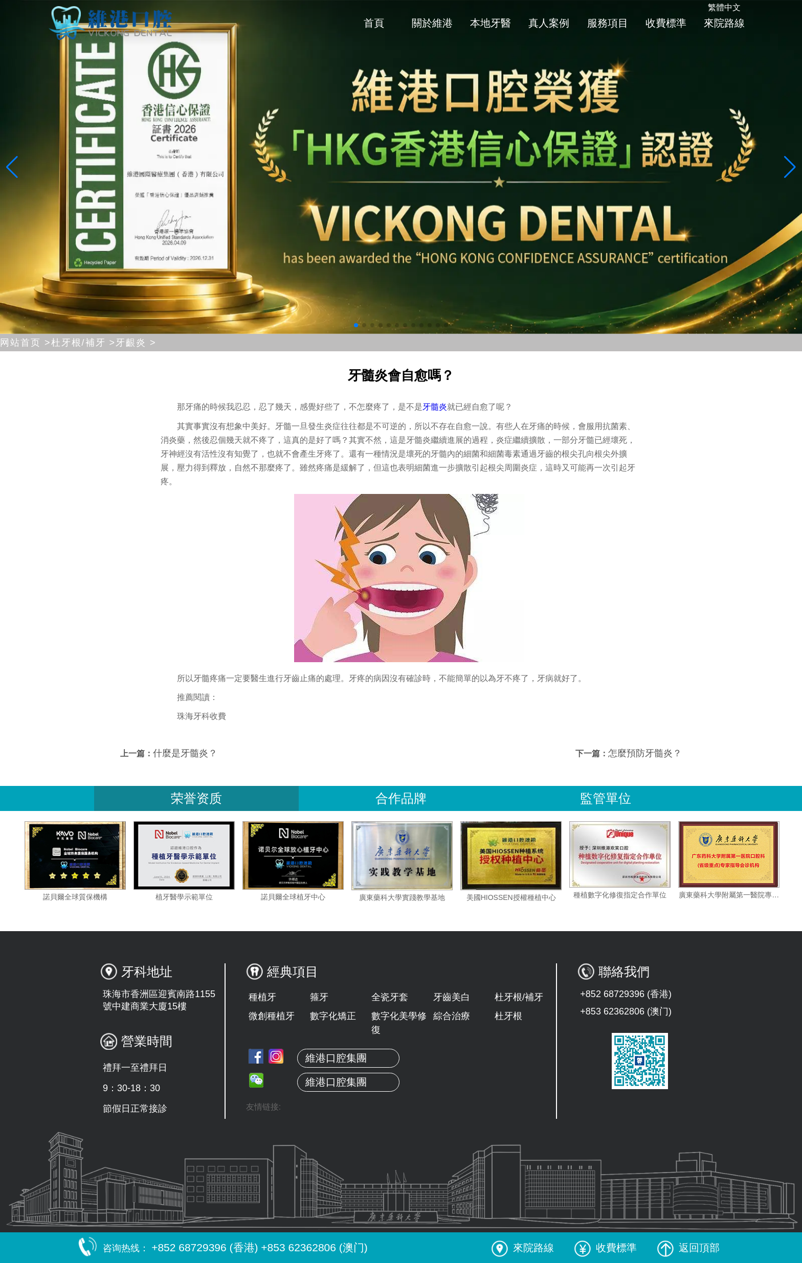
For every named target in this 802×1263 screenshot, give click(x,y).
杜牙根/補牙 (519, 997)
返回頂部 (688, 1247)
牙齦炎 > (136, 342)
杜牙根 (508, 1016)
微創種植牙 (272, 1016)
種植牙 (262, 997)
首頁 (374, 23)
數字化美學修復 (399, 1023)
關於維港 (432, 23)
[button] (356, 325)
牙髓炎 (434, 406)
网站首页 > (25, 342)
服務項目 (607, 23)
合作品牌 (401, 798)
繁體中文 (724, 7)
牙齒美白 (451, 997)
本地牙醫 (490, 23)
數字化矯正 (333, 1016)
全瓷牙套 (389, 997)
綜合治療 (451, 1016)
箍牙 (319, 997)
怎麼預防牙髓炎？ (645, 753)
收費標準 (665, 23)
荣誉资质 (196, 798)
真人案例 (548, 23)
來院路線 (724, 23)
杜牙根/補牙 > (83, 342)
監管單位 (605, 798)
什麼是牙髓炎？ (185, 753)
